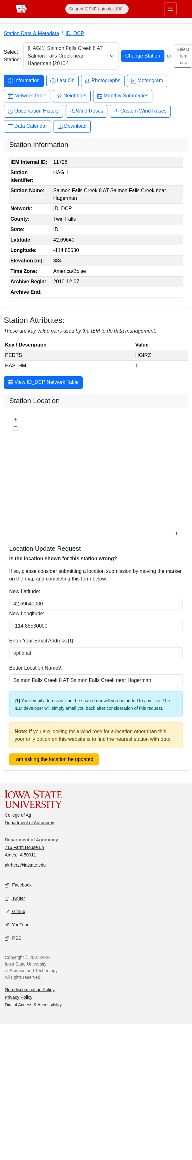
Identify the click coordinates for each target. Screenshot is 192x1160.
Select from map (183, 56)
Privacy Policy (18, 997)
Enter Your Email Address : (41, 640)
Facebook (18, 885)
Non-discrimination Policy (29, 989)
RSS (13, 938)
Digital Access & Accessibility (33, 1004)
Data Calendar (27, 126)
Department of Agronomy (29, 822)
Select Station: (12, 55)
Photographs (102, 81)
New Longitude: (26, 613)
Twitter (15, 899)
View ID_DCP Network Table (43, 383)
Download (72, 126)
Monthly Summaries (122, 96)
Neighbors (71, 96)
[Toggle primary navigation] (170, 9)
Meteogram (147, 81)
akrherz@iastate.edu (25, 865)
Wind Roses (86, 111)
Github (15, 912)
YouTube (17, 925)
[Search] (97, 9)
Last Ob (62, 81)
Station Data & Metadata (31, 33)
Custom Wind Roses (140, 111)
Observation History (33, 111)
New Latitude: (24, 591)
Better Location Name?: (35, 668)
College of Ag (18, 815)
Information (24, 81)
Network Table (27, 96)
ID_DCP (75, 33)
